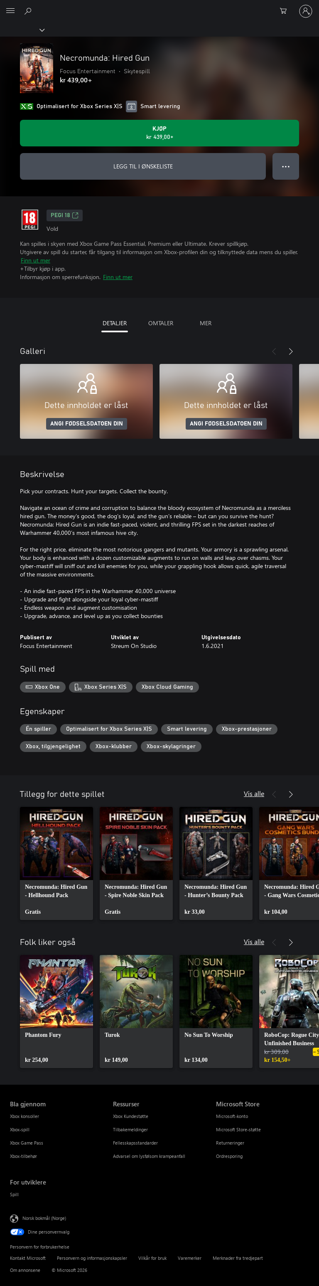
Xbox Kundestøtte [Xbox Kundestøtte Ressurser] (130, 1116)
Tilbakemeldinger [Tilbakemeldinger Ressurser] (130, 1129)
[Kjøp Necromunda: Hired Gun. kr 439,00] (159, 133)
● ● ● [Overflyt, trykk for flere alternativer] (286, 166)
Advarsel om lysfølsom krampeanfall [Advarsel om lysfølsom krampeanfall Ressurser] (149, 1156)
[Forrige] (274, 351)
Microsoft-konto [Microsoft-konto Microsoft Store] (232, 1116)
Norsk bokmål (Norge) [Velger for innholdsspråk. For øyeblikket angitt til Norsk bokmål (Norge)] (44, 1218)
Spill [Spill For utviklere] (14, 1194)
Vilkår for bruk (152, 1258)
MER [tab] (205, 323)
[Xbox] (21, 29)
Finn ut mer (35, 260)
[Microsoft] (159, 6)
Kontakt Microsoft (28, 1258)
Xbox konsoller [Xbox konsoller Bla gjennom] (24, 1116)
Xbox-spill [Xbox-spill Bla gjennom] (19, 1129)
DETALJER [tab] (115, 323)
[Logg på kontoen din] (306, 11)
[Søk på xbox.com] (29, 10)
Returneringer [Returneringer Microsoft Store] (230, 1142)
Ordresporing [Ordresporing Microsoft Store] (229, 1156)
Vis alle (254, 793)
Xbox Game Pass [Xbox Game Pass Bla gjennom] (26, 1142)
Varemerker (189, 1258)
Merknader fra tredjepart (238, 1258)
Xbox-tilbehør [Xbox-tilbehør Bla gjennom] (23, 1156)
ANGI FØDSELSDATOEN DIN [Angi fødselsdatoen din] (86, 424)
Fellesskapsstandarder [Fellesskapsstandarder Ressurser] (135, 1142)
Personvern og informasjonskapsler (92, 1258)
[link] (56, 863)
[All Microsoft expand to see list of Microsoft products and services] (10, 11)
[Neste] (290, 351)
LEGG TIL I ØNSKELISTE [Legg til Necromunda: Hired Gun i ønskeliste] (143, 166)
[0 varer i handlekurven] (286, 11)
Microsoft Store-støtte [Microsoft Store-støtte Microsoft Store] (238, 1129)
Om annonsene (25, 1270)
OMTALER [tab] (160, 323)
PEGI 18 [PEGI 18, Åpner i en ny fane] (65, 215)
